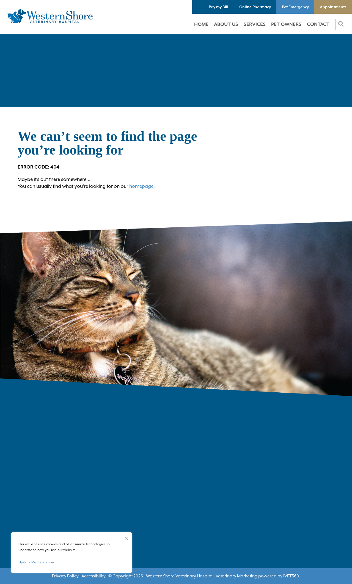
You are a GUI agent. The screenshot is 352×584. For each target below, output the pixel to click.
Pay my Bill (218, 7)
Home (201, 24)
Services (255, 24)
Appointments (333, 7)
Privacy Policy (65, 576)
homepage (141, 186)
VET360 (291, 576)
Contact (318, 24)
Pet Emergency (295, 7)
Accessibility (93, 576)
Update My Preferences (36, 562)
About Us (226, 24)
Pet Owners (286, 24)
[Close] (126, 537)
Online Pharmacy (255, 7)
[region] (71, 552)
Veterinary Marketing (236, 576)
